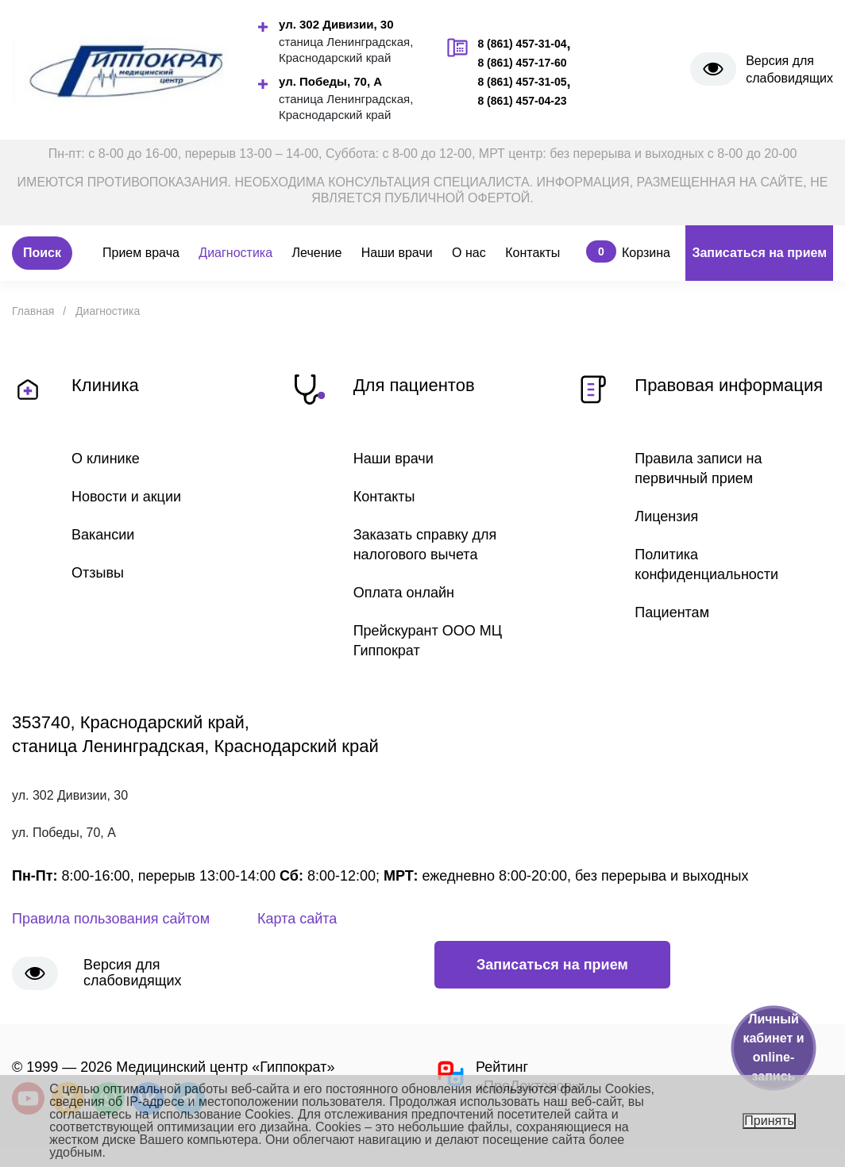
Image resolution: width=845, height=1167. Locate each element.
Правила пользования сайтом (111, 919)
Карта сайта (297, 919)
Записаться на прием (759, 252)
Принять (769, 1120)
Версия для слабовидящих (789, 69)
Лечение (317, 252)
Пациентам (672, 612)
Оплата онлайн (403, 593)
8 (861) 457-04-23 (521, 100)
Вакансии (102, 535)
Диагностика (235, 252)
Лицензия (666, 516)
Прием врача (140, 252)
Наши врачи (397, 252)
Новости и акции (126, 497)
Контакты (532, 252)
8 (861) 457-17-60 (521, 62)
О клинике (105, 458)
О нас (469, 252)
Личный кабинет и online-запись (773, 1047)
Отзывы (97, 573)
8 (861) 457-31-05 (521, 81)
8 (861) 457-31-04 (521, 43)
